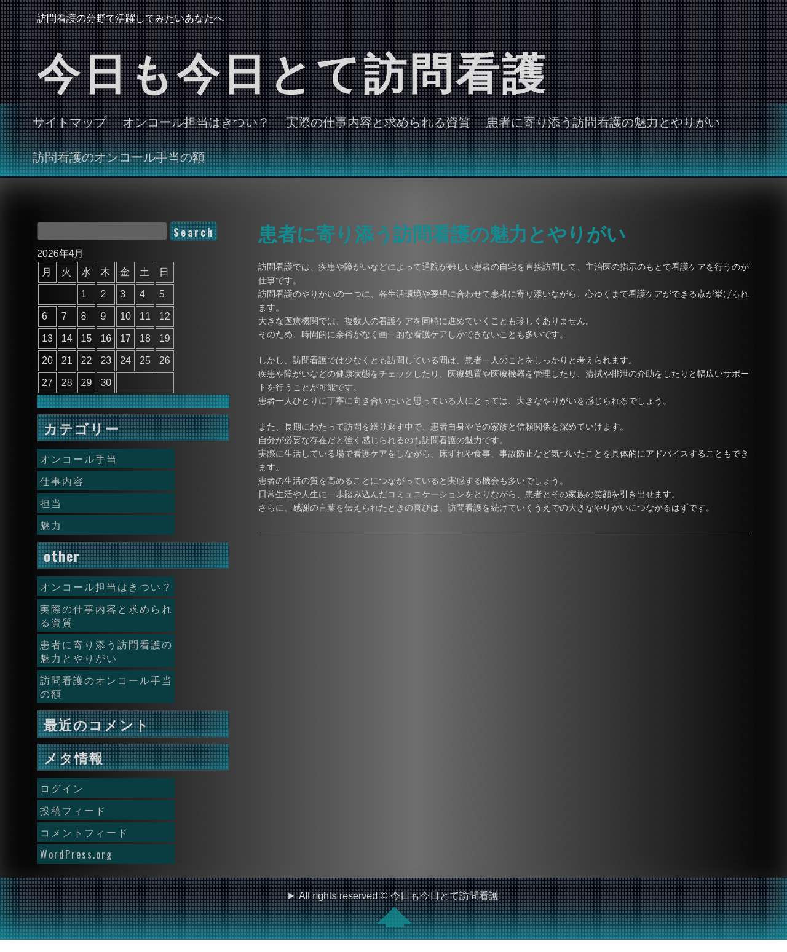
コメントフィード (84, 832)
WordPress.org (76, 854)
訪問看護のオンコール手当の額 (119, 156)
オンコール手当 (78, 458)
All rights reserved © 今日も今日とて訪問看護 (399, 909)
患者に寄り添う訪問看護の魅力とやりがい (603, 121)
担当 (51, 502)
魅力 (51, 524)
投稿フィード (73, 810)
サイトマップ (69, 121)
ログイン (62, 788)
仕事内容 (62, 480)
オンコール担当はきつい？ (196, 121)
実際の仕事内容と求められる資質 (378, 121)
